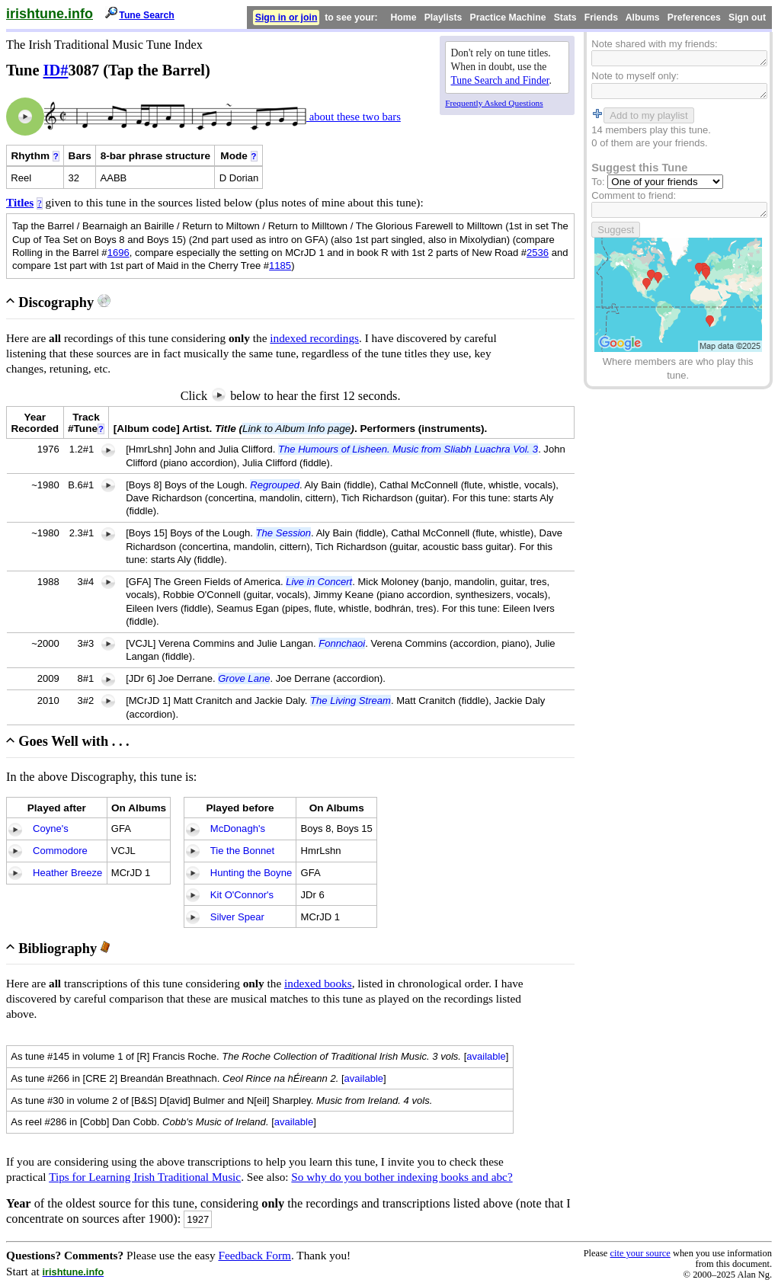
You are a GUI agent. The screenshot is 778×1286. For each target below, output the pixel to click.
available (486, 1056)
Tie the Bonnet (242, 850)
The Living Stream (350, 700)
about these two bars (353, 116)
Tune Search (146, 15)
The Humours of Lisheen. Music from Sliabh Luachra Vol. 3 (408, 449)
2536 (538, 252)
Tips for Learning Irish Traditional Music (145, 1176)
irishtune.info (49, 13)
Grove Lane (244, 678)
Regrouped (274, 485)
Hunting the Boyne (251, 872)
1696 (118, 252)
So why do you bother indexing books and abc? (401, 1176)
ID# (56, 70)
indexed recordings (314, 337)
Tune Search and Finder (500, 80)
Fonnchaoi (342, 643)
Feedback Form (254, 1255)
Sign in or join (286, 17)
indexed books (318, 983)
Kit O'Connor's (242, 895)
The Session (284, 533)
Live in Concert (319, 581)
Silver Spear (237, 917)
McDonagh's (237, 828)
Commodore (60, 850)
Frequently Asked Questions (494, 102)
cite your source (640, 1253)
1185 (280, 265)
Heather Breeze (67, 872)
